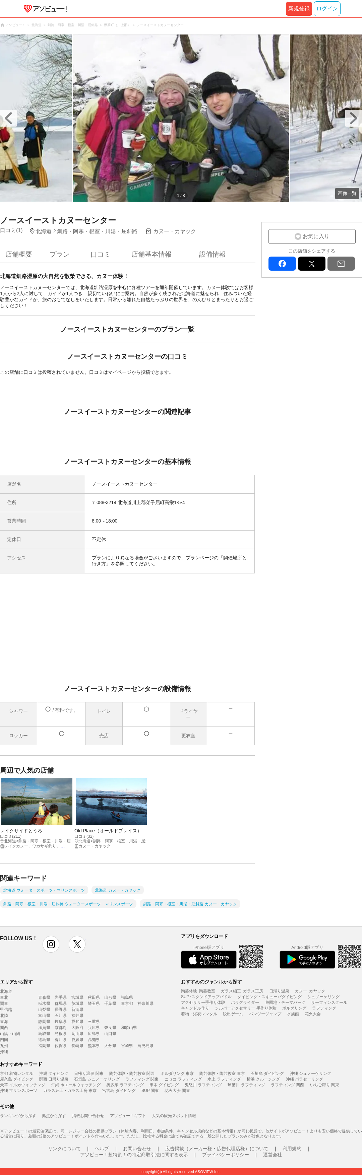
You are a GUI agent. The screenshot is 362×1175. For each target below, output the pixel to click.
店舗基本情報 (151, 254)
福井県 (77, 1015)
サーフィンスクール (329, 1002)
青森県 (44, 997)
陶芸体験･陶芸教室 (198, 991)
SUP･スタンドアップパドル (206, 996)
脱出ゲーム (233, 1014)
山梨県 (44, 1009)
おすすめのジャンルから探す (211, 981)
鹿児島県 (145, 1045)
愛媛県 (77, 1039)
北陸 (4, 1015)
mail (341, 264)
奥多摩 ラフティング (124, 1085)
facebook (282, 264)
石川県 (61, 1015)
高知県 (94, 1039)
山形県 (110, 997)
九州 (4, 1045)
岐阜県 (61, 1021)
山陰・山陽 (10, 1033)
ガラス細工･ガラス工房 (242, 991)
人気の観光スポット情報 (174, 1115)
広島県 (94, 1033)
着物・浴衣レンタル (199, 1014)
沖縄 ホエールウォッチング (76, 1085)
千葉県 (110, 1003)
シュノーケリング (323, 996)
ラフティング (324, 1008)
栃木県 (44, 1003)
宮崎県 (127, 1045)
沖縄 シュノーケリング (310, 1073)
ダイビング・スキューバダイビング (269, 996)
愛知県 (77, 1021)
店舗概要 (18, 254)
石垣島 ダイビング (267, 1073)
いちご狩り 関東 (324, 1085)
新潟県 (77, 1009)
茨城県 (77, 1003)
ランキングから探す (18, 1115)
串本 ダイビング (164, 1085)
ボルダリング (294, 1008)
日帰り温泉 (279, 991)
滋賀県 (44, 1027)
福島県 (127, 997)
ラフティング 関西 (287, 1085)
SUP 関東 (150, 1090)
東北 (4, 997)
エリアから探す (16, 981)
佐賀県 (61, 1045)
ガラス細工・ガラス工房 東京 (70, 1090)
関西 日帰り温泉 (53, 1079)
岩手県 (61, 997)
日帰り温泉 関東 (88, 1073)
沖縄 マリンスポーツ (18, 1090)
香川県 (61, 1039)
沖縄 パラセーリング (304, 1079)
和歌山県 (129, 1027)
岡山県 (77, 1033)
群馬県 (61, 1003)
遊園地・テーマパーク (285, 1002)
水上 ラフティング (224, 1079)
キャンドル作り (195, 1008)
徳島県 (44, 1039)
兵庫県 (94, 1027)
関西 (4, 1027)
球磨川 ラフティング (246, 1085)
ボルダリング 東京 (177, 1073)
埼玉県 (94, 1003)
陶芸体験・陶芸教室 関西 (132, 1073)
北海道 (6, 991)
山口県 (110, 1033)
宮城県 (77, 997)
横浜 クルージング (263, 1079)
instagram (51, 944)
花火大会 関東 (177, 1090)
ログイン (327, 8)
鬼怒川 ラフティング (203, 1085)
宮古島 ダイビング (118, 1090)
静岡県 (44, 1021)
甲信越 (6, 1009)
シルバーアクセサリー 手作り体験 (245, 1008)
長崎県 (77, 1045)
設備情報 (212, 254)
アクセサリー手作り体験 (203, 1002)
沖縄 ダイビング (53, 1073)
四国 (4, 1039)
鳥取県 (44, 1033)
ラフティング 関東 (142, 1079)
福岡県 (44, 1045)
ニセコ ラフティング (183, 1079)
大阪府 (77, 1027)
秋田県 (94, 997)
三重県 (94, 1021)
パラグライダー (245, 1002)
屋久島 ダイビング (16, 1079)
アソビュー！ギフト (128, 1115)
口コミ (100, 254)
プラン (60, 254)
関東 (4, 1003)
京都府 (61, 1027)
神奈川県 (145, 1003)
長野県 (61, 1009)
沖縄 (4, 1051)
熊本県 (94, 1045)
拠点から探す (54, 1115)
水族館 (293, 1014)
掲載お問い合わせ (88, 1115)
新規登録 (299, 8)
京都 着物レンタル (16, 1073)
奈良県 (110, 1027)
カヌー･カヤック (310, 991)
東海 (4, 1021)
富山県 (44, 1015)
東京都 (127, 1003)
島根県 (61, 1033)
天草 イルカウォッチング (22, 1085)
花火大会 (313, 1014)
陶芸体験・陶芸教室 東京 (222, 1073)
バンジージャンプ (265, 1014)
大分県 (110, 1045)
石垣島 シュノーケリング (96, 1079)
